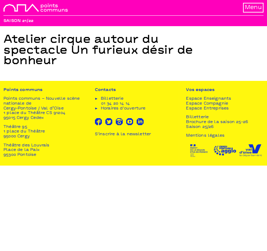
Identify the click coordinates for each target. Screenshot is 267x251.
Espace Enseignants (208, 99)
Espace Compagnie (207, 104)
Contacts (105, 90)
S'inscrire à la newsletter (123, 134)
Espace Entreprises (207, 109)
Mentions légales (205, 136)
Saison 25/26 (199, 127)
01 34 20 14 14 (115, 104)
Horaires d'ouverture (123, 109)
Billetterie (197, 117)
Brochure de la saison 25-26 (217, 122)
